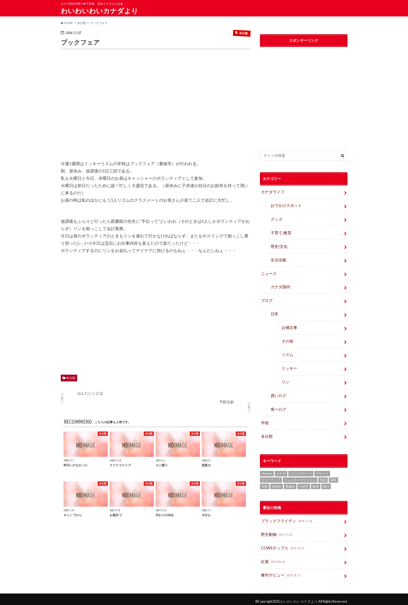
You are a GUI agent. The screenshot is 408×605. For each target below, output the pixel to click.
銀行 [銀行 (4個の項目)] (326, 483)
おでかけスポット (285, 205)
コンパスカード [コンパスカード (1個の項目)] (301, 470)
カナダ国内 (280, 285)
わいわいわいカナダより (99, 11)
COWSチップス (282, 544)
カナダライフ (272, 192)
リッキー (289, 366)
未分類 (70, 378)
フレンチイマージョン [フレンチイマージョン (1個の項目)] (300, 476)
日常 (274, 312)
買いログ (278, 393)
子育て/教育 (282, 232)
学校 (264, 419)
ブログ (266, 299)
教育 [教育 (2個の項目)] (316, 483)
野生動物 (277, 531)
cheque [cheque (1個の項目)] (266, 470)
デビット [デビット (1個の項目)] (322, 470)
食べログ (278, 406)
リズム (287, 352)
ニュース (268, 272)
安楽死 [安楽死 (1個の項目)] (276, 483)
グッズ (276, 219)
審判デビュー (280, 571)
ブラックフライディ (286, 517)
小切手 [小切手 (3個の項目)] (303, 483)
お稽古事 (289, 326)
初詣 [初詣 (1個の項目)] (323, 476)
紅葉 (273, 557)
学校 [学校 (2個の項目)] (264, 483)
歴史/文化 (279, 245)
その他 (287, 339)
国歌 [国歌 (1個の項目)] (333, 476)
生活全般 (278, 259)
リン (285, 379)
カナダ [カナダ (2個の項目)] (281, 470)
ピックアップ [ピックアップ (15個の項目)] (270, 476)
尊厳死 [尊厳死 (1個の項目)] (290, 483)
